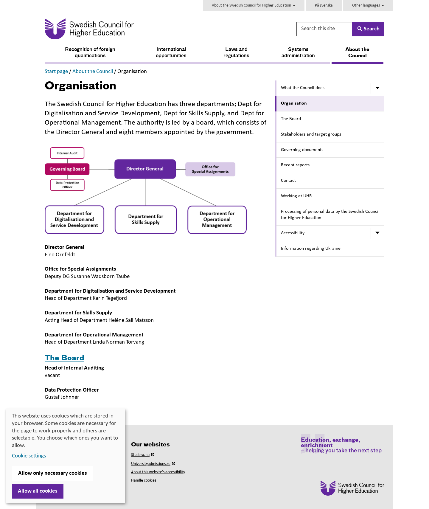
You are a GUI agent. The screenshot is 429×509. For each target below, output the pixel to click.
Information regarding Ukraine (311, 248)
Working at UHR (296, 196)
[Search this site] (324, 29)
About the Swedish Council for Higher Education (254, 5)
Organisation (294, 103)
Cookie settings (29, 456)
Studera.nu (143, 455)
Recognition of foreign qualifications (90, 52)
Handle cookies (143, 480)
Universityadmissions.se (153, 464)
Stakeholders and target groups (311, 134)
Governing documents (302, 150)
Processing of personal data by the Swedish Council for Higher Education (330, 214)
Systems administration (298, 52)
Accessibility (292, 233)
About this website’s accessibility (158, 472)
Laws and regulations (236, 52)
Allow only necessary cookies (52, 473)
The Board (291, 119)
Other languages (368, 5)
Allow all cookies (37, 491)
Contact (288, 180)
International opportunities (171, 52)
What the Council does (302, 88)
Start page (56, 72)
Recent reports (295, 165)
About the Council (357, 52)
